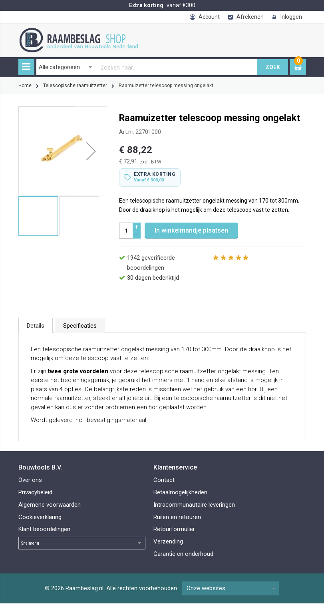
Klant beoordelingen (44, 530)
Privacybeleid (35, 494)
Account (209, 17)
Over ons (30, 481)
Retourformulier (174, 530)
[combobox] (147, 67)
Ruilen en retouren (177, 518)
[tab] (35, 326)
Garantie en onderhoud (183, 555)
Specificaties (80, 327)
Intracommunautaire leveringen (194, 506)
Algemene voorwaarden (49, 506)
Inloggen (291, 17)
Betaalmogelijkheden (180, 494)
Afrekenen (250, 17)
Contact (164, 481)
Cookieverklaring (40, 518)
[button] (91, 150)
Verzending (168, 543)
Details (35, 327)
